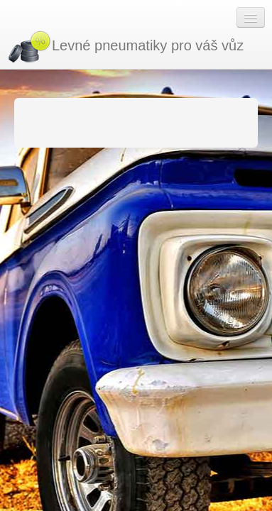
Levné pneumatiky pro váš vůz (125, 46)
